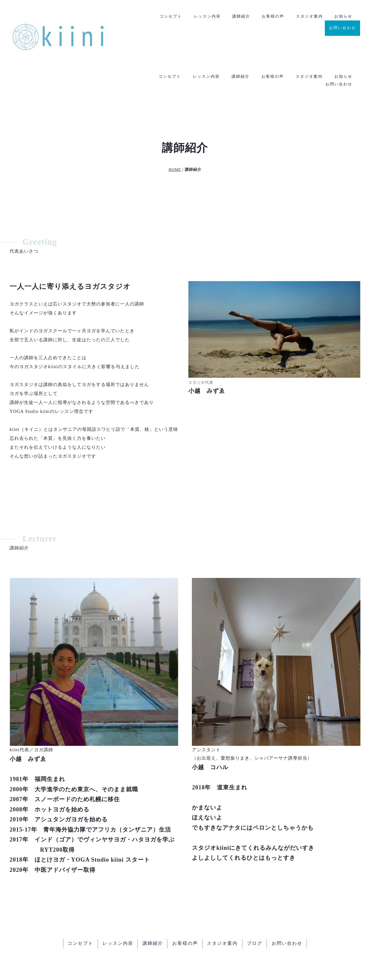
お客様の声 (272, 16)
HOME (175, 128)
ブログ (255, 902)
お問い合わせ (342, 28)
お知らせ (343, 16)
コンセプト (170, 16)
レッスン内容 (206, 16)
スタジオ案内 (309, 16)
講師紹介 (241, 16)
